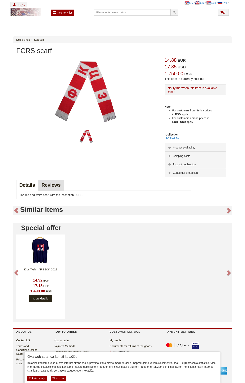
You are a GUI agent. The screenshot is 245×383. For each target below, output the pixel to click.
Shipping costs (178, 155)
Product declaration (181, 164)
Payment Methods (64, 346)
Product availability (181, 147)
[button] (19, 4)
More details (40, 298)
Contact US (23, 340)
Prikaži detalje (37, 378)
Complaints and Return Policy (71, 351)
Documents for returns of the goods (131, 346)
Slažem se (58, 378)
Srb (189, 2)
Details (27, 185)
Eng (199, 2)
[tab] (195, 147)
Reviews (51, 185)
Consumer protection (182, 172)
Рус (222, 2)
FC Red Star (173, 138)
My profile (115, 340)
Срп (211, 2)
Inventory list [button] (62, 12)
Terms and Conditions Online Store (27, 350)
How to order (61, 340)
